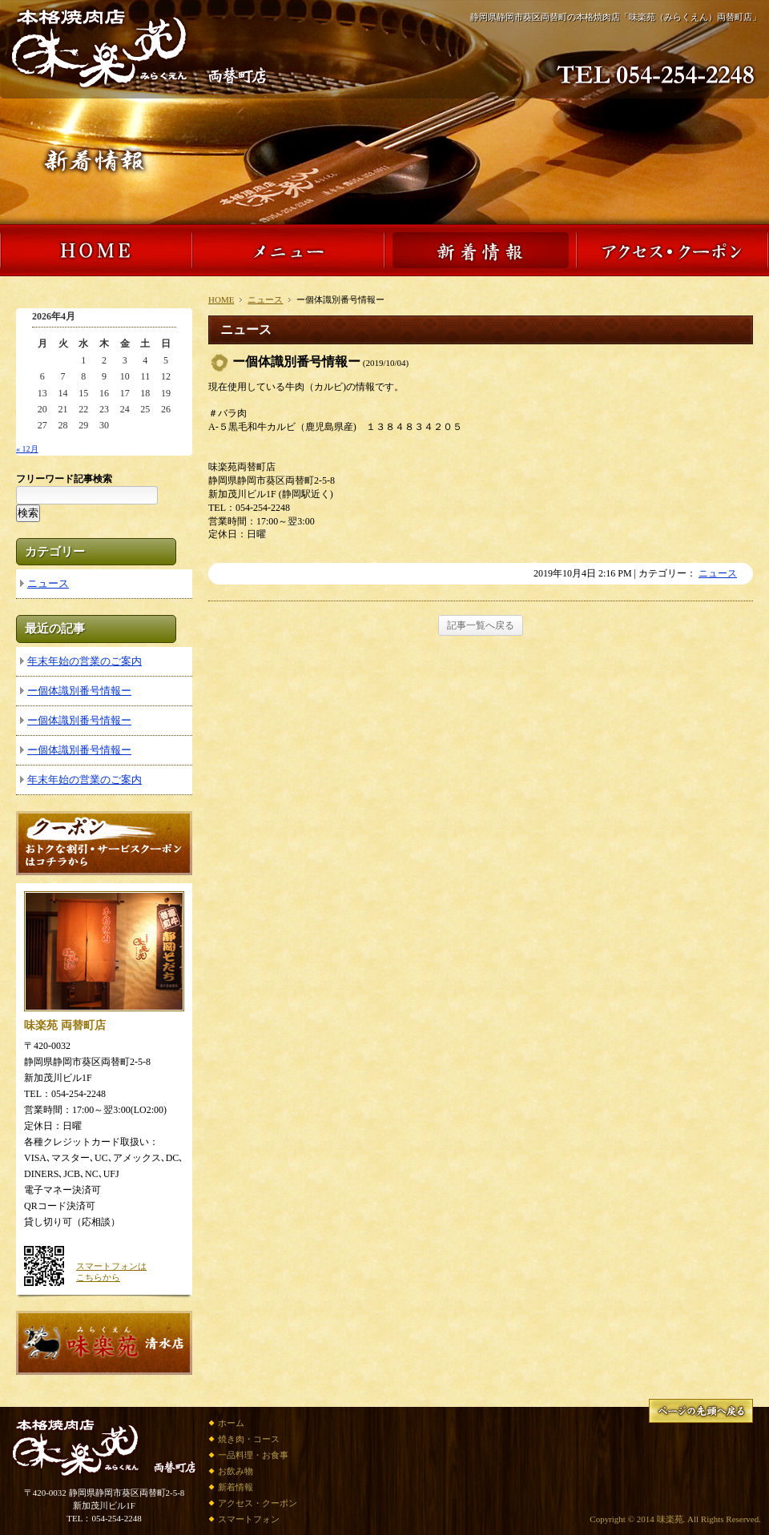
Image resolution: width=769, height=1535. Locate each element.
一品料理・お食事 (253, 1455)
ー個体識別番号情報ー (79, 691)
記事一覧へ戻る (480, 625)
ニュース (265, 299)
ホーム (231, 1423)
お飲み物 (235, 1471)
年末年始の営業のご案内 (84, 661)
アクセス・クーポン (257, 1503)
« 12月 (27, 448)
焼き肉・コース (249, 1439)
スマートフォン (249, 1519)
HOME (221, 299)
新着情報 (235, 1487)
